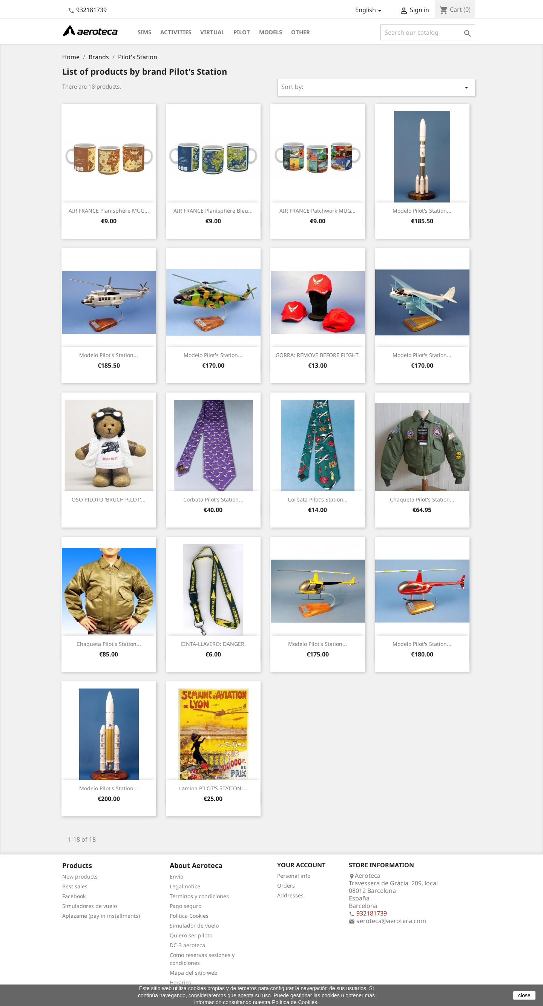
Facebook (74, 896)
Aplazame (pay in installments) (101, 915)
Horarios (180, 982)
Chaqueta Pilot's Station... (422, 499)
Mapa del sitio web (194, 972)
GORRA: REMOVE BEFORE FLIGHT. (318, 355)
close (524, 995)
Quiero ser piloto (191, 935)
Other (300, 32)
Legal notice (185, 886)
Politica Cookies (189, 915)
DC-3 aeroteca (187, 945)
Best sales (74, 886)
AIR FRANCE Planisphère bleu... (213, 210)
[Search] (427, 32)
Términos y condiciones (199, 896)
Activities (175, 32)
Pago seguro (185, 905)
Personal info (293, 875)
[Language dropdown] (369, 10)
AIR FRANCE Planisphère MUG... (109, 210)
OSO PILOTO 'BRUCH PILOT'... (109, 499)
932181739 (91, 10)
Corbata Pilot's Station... (213, 499)
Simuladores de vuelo (89, 905)
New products (80, 876)
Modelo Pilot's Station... (422, 210)
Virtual (212, 32)
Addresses (290, 895)
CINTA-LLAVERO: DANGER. (213, 643)
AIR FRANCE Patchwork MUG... (317, 210)
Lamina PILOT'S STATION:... (213, 788)
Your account (301, 865)
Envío (176, 876)
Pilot (241, 32)
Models (270, 32)
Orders (286, 885)
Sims (144, 32)
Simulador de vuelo (194, 925)
